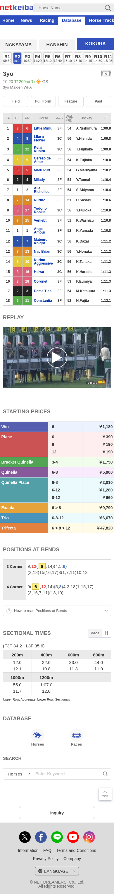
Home (8, 20)
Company (72, 858)
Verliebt (40, 220)
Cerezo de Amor (42, 160)
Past (98, 101)
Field (15, 101)
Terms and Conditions (76, 850)
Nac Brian (42, 251)
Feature (70, 101)
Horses (37, 737)
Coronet (40, 281)
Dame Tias (42, 291)
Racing (47, 20)
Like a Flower (39, 138)
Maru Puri (42, 170)
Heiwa (39, 272)
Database (72, 20)
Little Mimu (43, 128)
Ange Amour (39, 230)
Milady (39, 180)
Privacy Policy (46, 858)
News (26, 20)
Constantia (43, 300)
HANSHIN (57, 44)
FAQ (47, 850)
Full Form (43, 101)
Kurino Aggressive (43, 261)
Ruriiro (39, 200)
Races (76, 737)
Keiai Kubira (39, 149)
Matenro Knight (41, 241)
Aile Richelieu (41, 189)
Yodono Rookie (40, 210)
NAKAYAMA (18, 44)
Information (28, 850)
